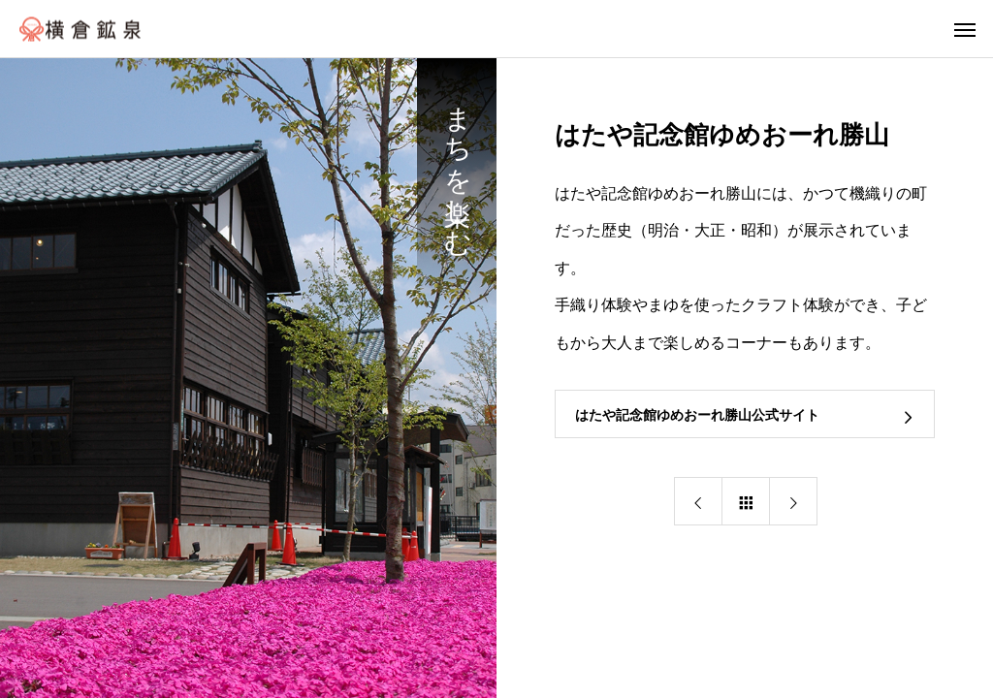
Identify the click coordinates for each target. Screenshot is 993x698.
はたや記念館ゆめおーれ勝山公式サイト (697, 415)
